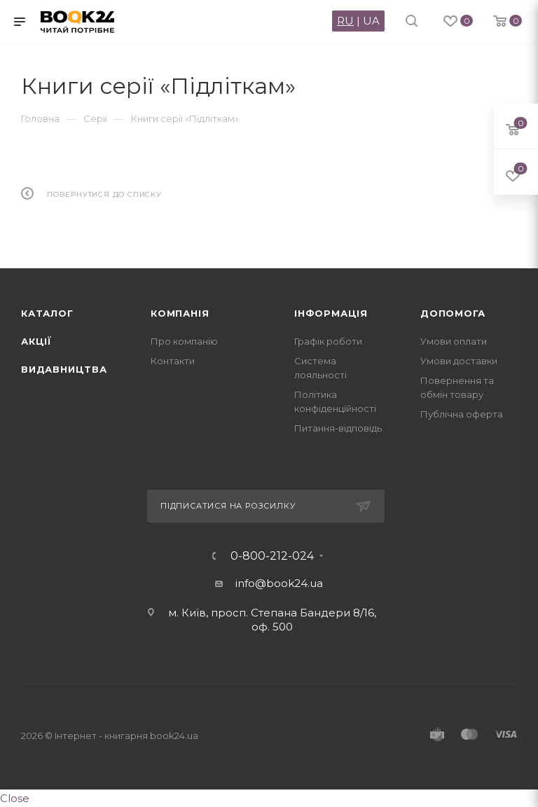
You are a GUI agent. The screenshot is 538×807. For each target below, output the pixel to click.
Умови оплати (453, 341)
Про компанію (184, 341)
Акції (36, 341)
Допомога (452, 313)
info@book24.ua (279, 583)
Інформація (331, 313)
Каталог (47, 313)
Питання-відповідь (338, 428)
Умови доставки (458, 360)
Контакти (173, 360)
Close (14, 798)
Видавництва (64, 369)
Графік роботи (328, 341)
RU (345, 20)
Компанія (180, 313)
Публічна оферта (461, 414)
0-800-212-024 (272, 556)
